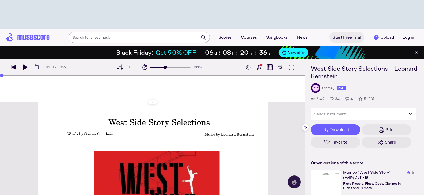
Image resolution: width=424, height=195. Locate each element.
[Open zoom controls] (280, 67)
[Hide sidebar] (305, 127)
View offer (293, 52)
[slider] (165, 67)
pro (341, 88)
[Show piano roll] (269, 67)
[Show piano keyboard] (259, 67)
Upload (383, 37)
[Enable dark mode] (248, 67)
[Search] (204, 37)
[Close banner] (416, 52)
